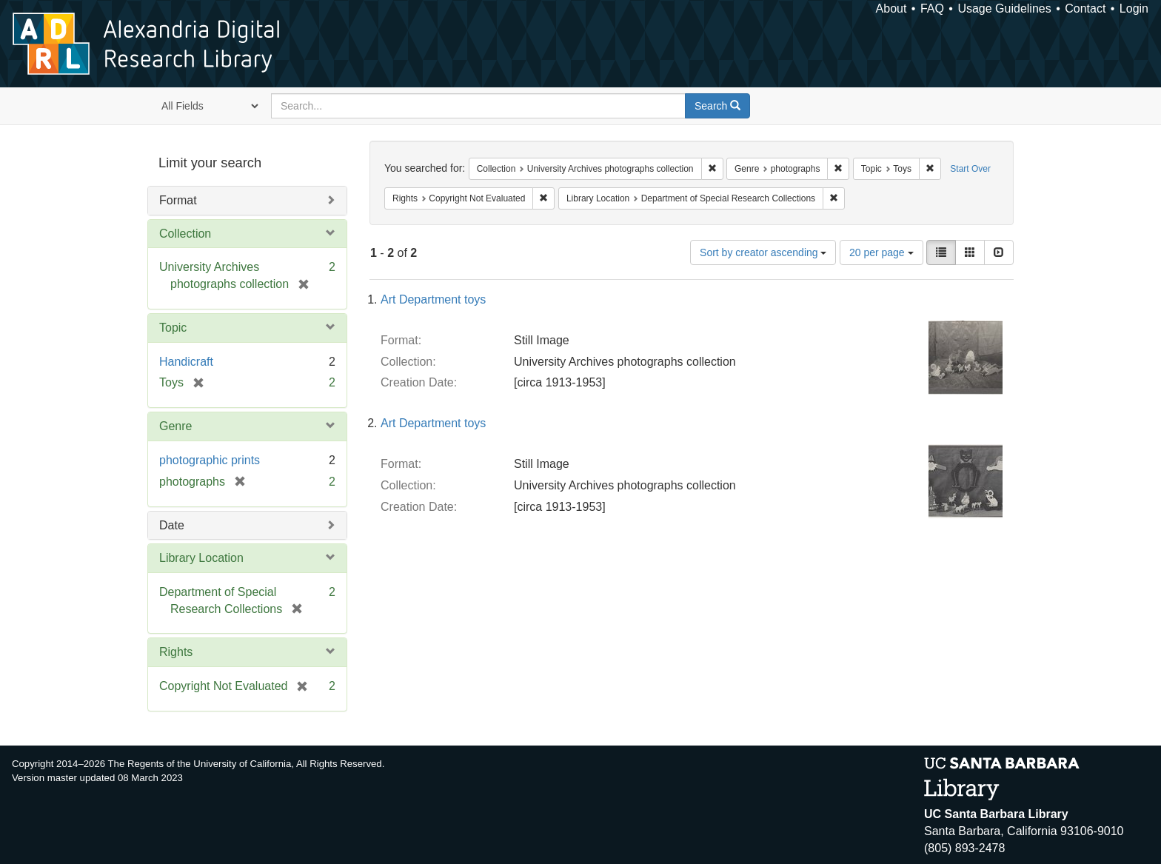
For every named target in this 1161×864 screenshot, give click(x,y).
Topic (173, 327)
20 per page (881, 252)
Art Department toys (433, 299)
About (891, 8)
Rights (176, 652)
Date (171, 525)
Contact (1085, 8)
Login (1134, 8)
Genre (175, 426)
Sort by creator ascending (763, 252)
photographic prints (209, 460)
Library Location (201, 558)
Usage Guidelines (1004, 8)
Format (178, 200)
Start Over (970, 169)
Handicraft (186, 361)
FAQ (932, 8)
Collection (185, 233)
